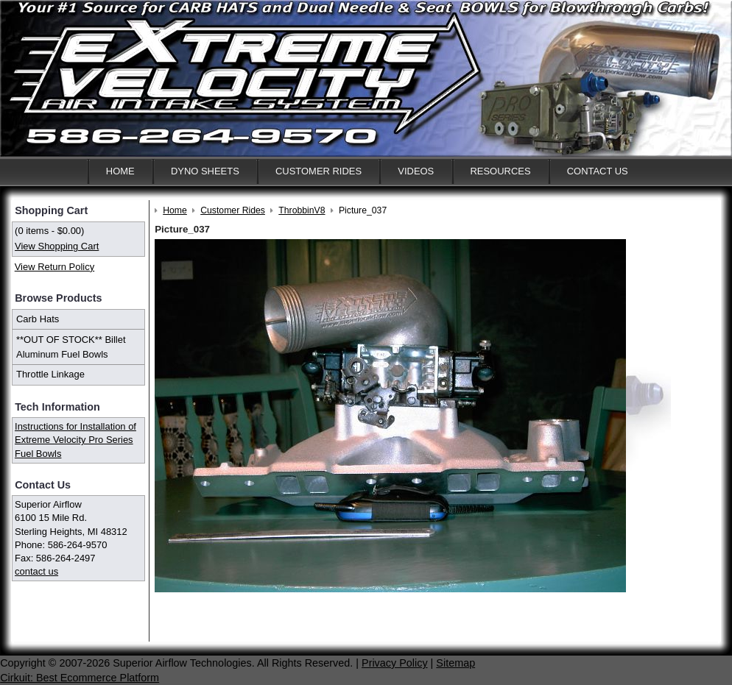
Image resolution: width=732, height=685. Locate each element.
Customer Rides (318, 171)
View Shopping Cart (57, 246)
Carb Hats (37, 318)
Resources (500, 171)
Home (120, 171)
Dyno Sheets (205, 171)
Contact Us (597, 171)
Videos (416, 171)
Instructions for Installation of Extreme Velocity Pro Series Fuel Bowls (75, 439)
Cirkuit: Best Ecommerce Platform (79, 678)
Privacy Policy (395, 663)
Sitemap (455, 663)
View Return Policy (54, 266)
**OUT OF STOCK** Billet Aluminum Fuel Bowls (71, 347)
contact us (36, 571)
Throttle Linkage (50, 374)
